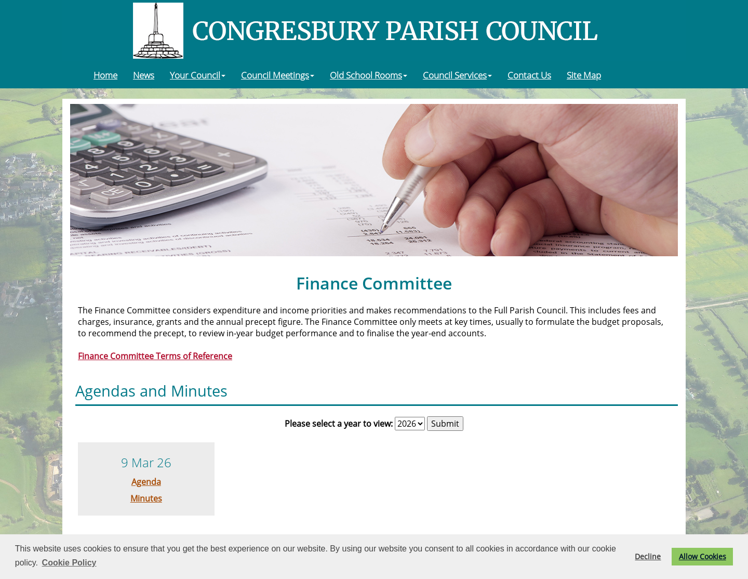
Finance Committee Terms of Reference (155, 356)
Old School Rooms (368, 75)
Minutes (146, 498)
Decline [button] (648, 556)
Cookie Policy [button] (69, 562)
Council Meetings (277, 75)
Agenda (146, 482)
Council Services (457, 75)
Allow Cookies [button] (702, 556)
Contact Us (529, 75)
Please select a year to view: (339, 423)
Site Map (584, 75)
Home (105, 75)
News (143, 75)
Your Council (197, 75)
